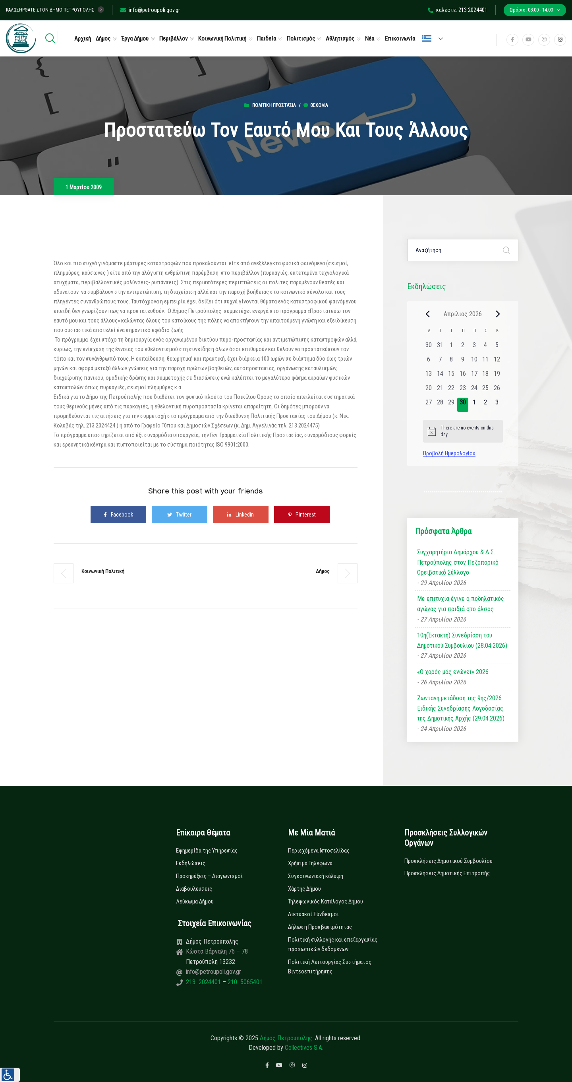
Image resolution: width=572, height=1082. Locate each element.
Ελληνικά (426, 38)
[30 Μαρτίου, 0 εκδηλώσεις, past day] (429, 347)
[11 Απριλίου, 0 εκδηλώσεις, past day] (485, 362)
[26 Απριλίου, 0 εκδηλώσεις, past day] (497, 390)
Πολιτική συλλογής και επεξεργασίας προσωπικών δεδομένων (332, 944)
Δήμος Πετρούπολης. (286, 1038)
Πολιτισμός (301, 38)
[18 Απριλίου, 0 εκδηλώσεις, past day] (485, 376)
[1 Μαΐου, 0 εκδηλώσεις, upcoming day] (474, 405)
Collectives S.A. (304, 1047)
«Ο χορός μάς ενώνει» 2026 (453, 672)
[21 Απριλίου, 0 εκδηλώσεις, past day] (440, 390)
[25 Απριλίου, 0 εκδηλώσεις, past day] (485, 390)
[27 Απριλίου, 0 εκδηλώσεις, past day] (429, 405)
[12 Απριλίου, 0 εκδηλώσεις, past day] (497, 362)
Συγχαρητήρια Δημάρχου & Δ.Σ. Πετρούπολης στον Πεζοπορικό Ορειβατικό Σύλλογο (458, 562)
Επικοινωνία (400, 38)
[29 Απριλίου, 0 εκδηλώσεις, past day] (451, 405)
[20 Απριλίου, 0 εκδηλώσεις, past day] (429, 390)
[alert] (463, 431)
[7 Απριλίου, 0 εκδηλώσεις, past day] (440, 362)
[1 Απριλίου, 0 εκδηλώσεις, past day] (451, 347)
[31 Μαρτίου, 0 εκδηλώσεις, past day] (440, 347)
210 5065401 (244, 982)
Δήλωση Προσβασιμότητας (320, 926)
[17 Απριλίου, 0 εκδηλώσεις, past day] (474, 376)
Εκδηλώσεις (190, 863)
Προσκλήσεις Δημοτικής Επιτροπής (447, 873)
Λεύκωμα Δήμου (195, 901)
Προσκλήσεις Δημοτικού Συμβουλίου (448, 860)
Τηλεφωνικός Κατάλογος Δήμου (325, 901)
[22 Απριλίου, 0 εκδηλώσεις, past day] (451, 390)
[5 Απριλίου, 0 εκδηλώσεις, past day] (497, 347)
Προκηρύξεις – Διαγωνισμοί (209, 876)
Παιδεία (266, 38)
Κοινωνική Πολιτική (222, 38)
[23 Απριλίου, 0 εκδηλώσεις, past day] (463, 390)
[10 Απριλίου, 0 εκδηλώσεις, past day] (474, 362)
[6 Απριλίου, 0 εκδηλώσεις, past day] (429, 362)
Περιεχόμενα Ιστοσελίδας (319, 850)
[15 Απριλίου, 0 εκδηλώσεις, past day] (451, 376)
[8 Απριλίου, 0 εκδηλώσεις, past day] (451, 362)
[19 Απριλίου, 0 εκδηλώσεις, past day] (497, 376)
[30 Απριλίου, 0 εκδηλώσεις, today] (463, 405)
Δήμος (103, 38)
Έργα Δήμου (135, 38)
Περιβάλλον (173, 38)
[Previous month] (428, 314)
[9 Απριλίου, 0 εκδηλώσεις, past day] (463, 362)
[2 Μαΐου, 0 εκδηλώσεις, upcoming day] (485, 405)
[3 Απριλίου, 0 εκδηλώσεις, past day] (474, 347)
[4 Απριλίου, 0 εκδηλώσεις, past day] (485, 347)
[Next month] (498, 314)
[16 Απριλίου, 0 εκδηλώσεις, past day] (463, 376)
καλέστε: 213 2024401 (457, 10)
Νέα (369, 38)
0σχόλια (315, 105)
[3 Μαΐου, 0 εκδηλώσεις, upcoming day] (497, 405)
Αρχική (82, 38)
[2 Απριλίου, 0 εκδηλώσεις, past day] (463, 347)
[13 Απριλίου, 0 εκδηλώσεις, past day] (429, 376)
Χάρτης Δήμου (304, 888)
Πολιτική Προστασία (274, 105)
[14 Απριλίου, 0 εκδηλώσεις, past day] (440, 376)
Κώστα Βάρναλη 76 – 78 (217, 951)
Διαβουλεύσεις (194, 888)
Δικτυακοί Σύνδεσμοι (313, 914)
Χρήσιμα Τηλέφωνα (310, 863)
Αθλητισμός (340, 38)
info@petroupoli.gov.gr (150, 10)
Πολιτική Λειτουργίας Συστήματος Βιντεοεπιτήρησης (329, 966)
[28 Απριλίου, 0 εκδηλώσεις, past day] (440, 405)
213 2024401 (204, 982)
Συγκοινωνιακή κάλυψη (315, 876)
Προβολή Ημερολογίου (449, 453)
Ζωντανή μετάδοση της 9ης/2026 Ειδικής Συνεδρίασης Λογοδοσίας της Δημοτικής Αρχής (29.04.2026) (460, 708)
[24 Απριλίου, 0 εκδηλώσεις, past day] (474, 390)
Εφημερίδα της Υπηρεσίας (207, 850)
